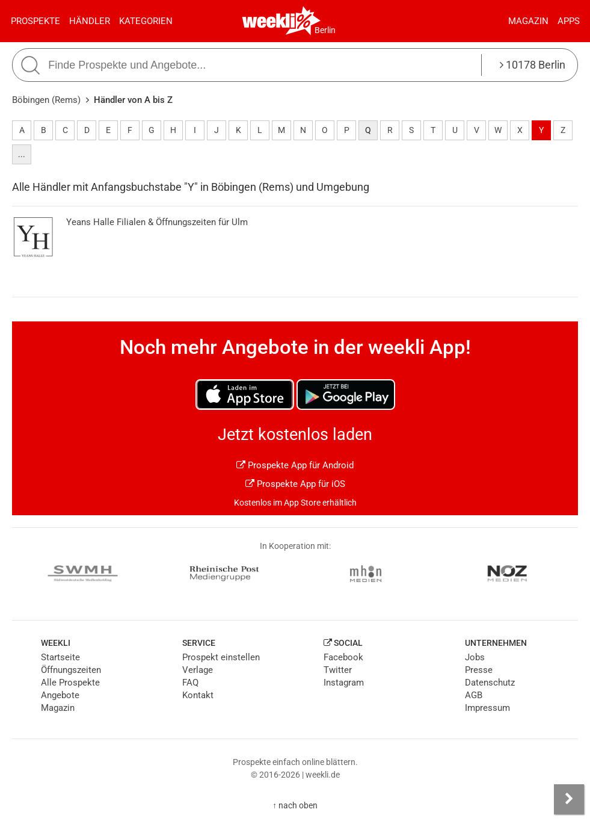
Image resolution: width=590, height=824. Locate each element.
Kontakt (198, 695)
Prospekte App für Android (295, 465)
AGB (473, 695)
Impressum (487, 707)
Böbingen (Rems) (46, 99)
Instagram (344, 682)
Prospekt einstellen (221, 657)
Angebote (60, 695)
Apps (569, 21)
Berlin (325, 30)
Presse (479, 669)
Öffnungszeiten (71, 669)
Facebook (343, 657)
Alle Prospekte (70, 682)
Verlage (197, 669)
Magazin (528, 21)
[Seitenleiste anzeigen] (569, 799)
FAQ (190, 682)
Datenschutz (490, 682)
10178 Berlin (532, 64)
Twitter (338, 669)
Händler (89, 21)
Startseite (60, 657)
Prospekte (35, 21)
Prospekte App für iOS (295, 484)
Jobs (475, 657)
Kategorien (146, 21)
